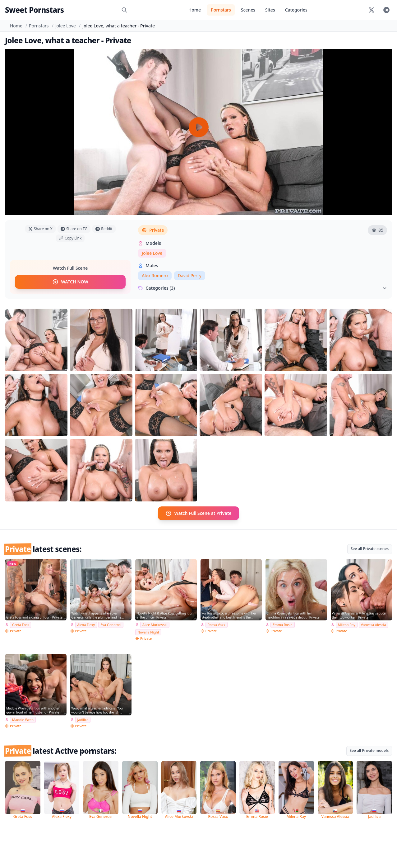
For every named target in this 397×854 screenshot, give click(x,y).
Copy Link (70, 238)
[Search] (124, 10)
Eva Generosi (110, 624)
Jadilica (83, 719)
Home (194, 10)
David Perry (189, 275)
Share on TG (74, 228)
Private (153, 230)
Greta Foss (20, 624)
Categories (296, 10)
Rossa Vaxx (216, 624)
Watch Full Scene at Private (198, 513)
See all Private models (369, 750)
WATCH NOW (70, 282)
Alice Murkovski (154, 624)
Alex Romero (155, 275)
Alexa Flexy (86, 624)
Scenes (248, 10)
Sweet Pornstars (34, 10)
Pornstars (221, 10)
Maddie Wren (23, 719)
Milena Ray (346, 624)
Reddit (103, 228)
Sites (270, 10)
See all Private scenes (370, 548)
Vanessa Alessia (373, 624)
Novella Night (148, 632)
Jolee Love (65, 26)
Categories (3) (262, 288)
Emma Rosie (283, 624)
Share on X (40, 228)
